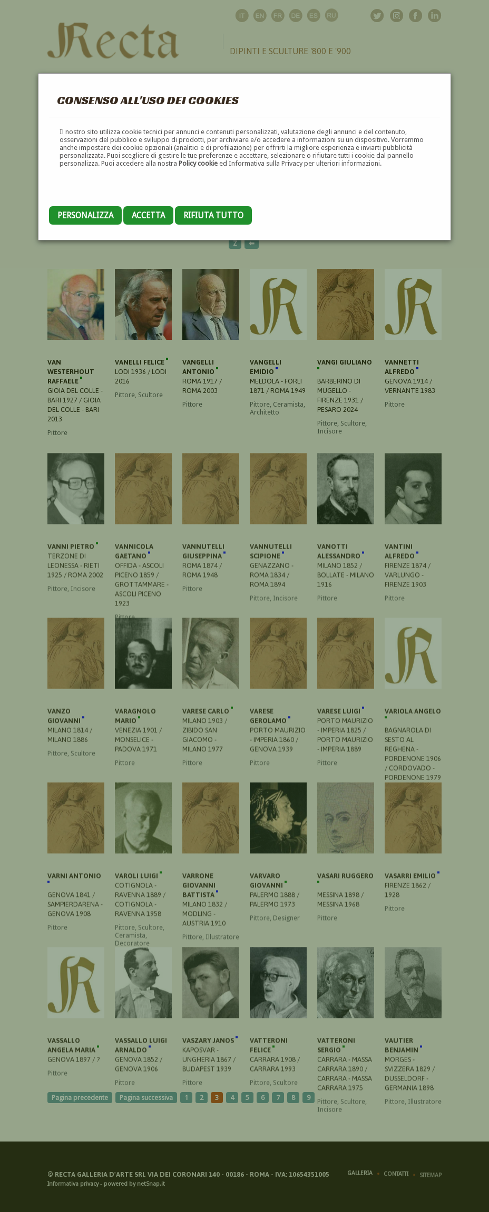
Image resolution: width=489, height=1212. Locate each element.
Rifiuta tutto (213, 215)
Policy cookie (198, 163)
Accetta (148, 215)
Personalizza (85, 215)
